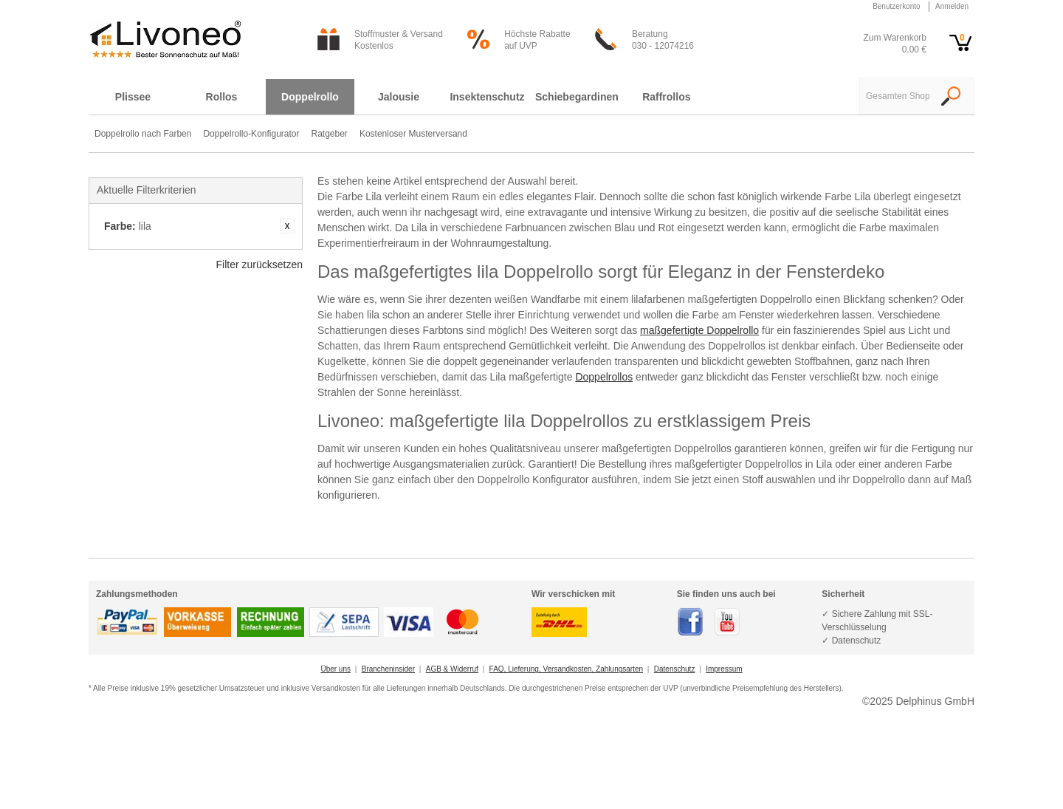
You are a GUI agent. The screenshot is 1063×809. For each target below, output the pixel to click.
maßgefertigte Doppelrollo (699, 330)
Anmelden (952, 6)
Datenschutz (674, 669)
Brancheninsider (388, 669)
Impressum (724, 669)
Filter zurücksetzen (259, 264)
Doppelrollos (604, 377)
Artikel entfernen (287, 226)
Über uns (335, 669)
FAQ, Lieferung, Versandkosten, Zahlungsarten (566, 669)
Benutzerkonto (897, 6)
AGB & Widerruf (452, 669)
